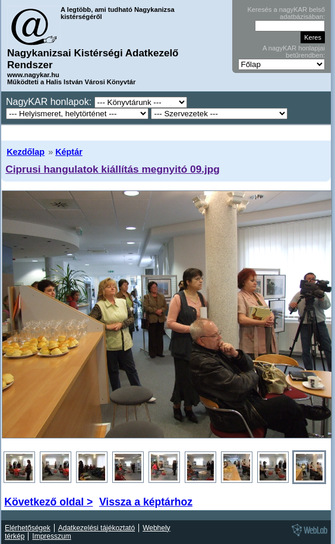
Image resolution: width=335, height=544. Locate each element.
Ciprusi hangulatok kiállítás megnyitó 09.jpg (112, 169)
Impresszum (51, 536)
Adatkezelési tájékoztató (96, 528)
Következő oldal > (48, 502)
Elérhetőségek (27, 528)
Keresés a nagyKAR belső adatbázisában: (286, 13)
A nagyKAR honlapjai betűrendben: (294, 51)
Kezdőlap (26, 152)
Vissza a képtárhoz (145, 502)
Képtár (69, 152)
